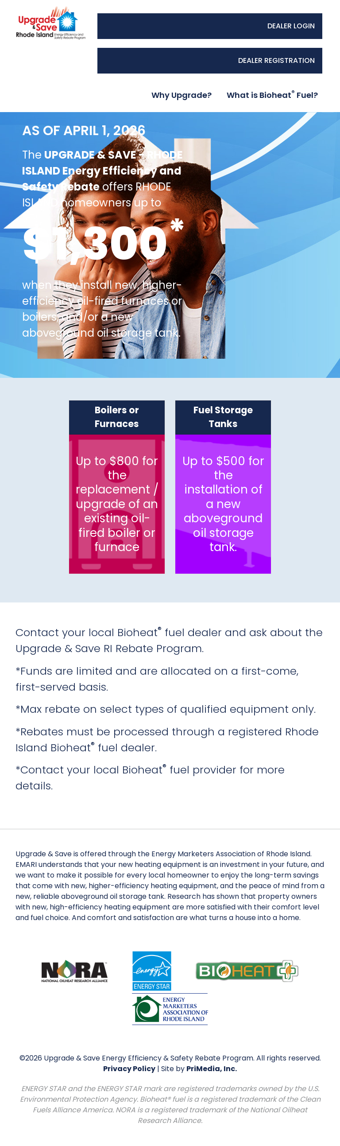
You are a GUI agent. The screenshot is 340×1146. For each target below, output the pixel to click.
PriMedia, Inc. (211, 1069)
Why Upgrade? (181, 95)
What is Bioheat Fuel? (272, 95)
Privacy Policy (129, 1069)
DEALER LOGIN (291, 26)
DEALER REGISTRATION (276, 60)
